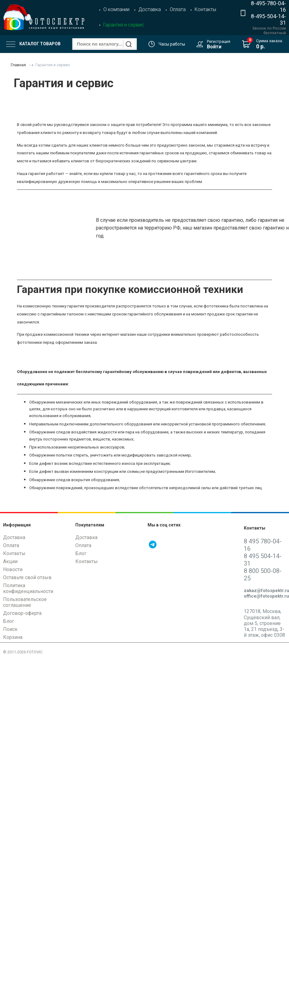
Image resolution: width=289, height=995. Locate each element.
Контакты (205, 9)
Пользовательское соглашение (25, 602)
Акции (10, 561)
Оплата (178, 9)
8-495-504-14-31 (268, 19)
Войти (214, 47)
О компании (116, 9)
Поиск (10, 629)
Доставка (149, 9)
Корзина (12, 637)
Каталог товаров (33, 44)
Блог (8, 621)
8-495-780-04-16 (268, 6)
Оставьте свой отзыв (27, 577)
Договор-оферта (22, 613)
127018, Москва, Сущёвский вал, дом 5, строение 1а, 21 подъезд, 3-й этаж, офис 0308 (264, 623)
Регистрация (218, 41)
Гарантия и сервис (123, 25)
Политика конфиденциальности (28, 588)
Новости (12, 569)
